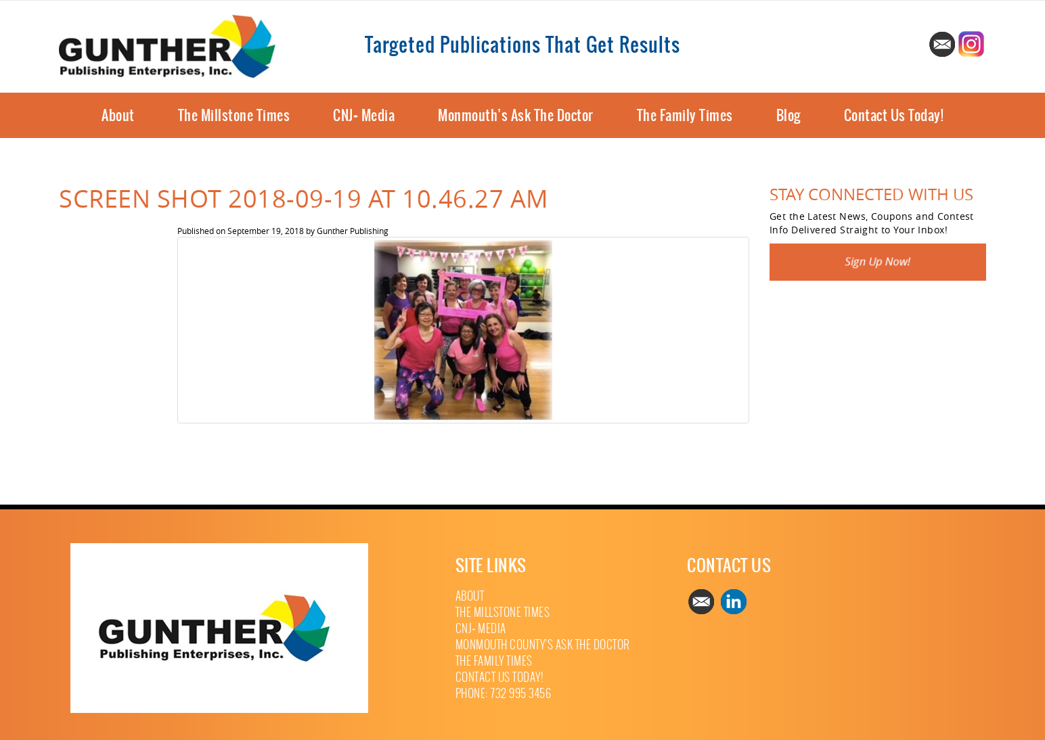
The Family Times (685, 115)
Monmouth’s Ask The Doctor (516, 115)
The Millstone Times (234, 115)
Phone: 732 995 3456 (503, 693)
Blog (788, 115)
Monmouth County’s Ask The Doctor (542, 645)
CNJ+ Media (364, 115)
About (118, 115)
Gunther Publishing (352, 230)
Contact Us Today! (894, 115)
